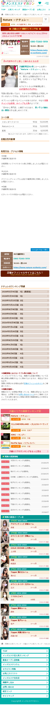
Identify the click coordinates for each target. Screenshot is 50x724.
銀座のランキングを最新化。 (30, 487)
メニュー (46, 3)
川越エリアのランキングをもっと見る (25, 471)
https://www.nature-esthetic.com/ (30, 287)
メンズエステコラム (11, 684)
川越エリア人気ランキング (32, 15)
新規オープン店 (28, 9)
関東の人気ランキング (13, 15)
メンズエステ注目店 (11, 697)
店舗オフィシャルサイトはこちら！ (25, 293)
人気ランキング (14, 9)
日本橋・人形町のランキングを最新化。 (30, 498)
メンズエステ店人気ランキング (16, 675)
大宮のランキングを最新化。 (30, 481)
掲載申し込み (8, 702)
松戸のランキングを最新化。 (30, 503)
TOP (3, 9)
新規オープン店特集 (11, 679)
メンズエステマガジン (18, 2)
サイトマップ (8, 715)
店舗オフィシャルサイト (33, 403)
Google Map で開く (40, 269)
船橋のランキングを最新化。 (30, 514)
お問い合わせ (8, 706)
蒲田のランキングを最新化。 (30, 519)
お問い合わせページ (26, 414)
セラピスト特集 (9, 688)
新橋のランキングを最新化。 (30, 508)
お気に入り (40, 5)
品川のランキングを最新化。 (30, 530)
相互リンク (7, 711)
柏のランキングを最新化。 (30, 492)
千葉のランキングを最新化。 (30, 525)
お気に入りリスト (10, 693)
